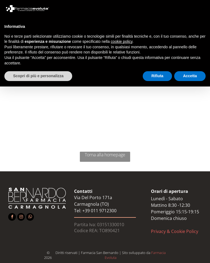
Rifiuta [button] (157, 76)
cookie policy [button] (121, 41)
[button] (203, 8)
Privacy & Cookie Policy (174, 231)
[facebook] (12, 217)
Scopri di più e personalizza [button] (38, 76)
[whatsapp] (30, 217)
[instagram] (21, 217)
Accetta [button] (190, 76)
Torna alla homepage (105, 155)
